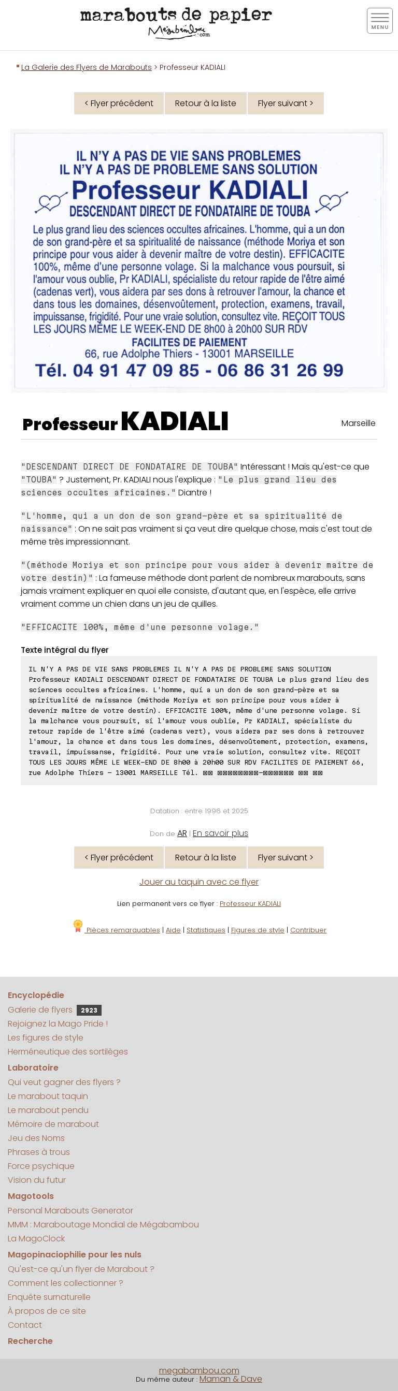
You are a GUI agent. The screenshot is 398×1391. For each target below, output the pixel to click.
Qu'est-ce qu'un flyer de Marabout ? (81, 1269)
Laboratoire (33, 1068)
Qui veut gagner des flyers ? (64, 1082)
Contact (25, 1325)
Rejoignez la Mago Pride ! (58, 1024)
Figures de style (258, 930)
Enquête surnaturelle (49, 1297)
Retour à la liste (205, 103)
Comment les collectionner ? (65, 1283)
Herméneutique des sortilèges (68, 1052)
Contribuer (308, 930)
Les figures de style (45, 1038)
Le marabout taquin (48, 1096)
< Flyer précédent (118, 103)
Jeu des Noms (36, 1138)
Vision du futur (37, 1180)
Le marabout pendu (48, 1110)
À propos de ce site (47, 1311)
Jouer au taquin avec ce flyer (199, 882)
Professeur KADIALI (250, 904)
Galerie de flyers (55, 1010)
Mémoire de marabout (53, 1124)
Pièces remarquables (116, 930)
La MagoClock (36, 1238)
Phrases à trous (39, 1152)
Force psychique (41, 1166)
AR (182, 833)
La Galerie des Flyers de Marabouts (86, 67)
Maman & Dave (231, 1379)
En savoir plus (220, 833)
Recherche (30, 1341)
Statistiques (206, 930)
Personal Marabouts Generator (70, 1211)
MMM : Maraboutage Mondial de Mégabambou (103, 1225)
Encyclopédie (36, 995)
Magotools (31, 1196)
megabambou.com (199, 1371)
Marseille (359, 423)
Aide (173, 930)
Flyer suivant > (286, 103)
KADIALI (175, 421)
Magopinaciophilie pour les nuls (74, 1255)
